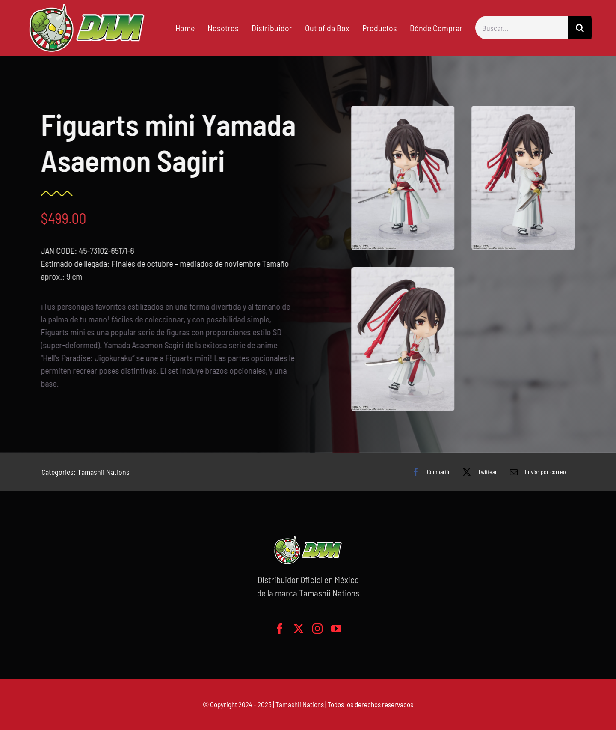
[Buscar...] (521, 27)
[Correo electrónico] (536, 472)
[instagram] (317, 628)
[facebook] (280, 628)
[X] (478, 472)
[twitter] (298, 628)
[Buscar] (580, 27)
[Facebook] (429, 472)
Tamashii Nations (103, 472)
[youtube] (336, 628)
